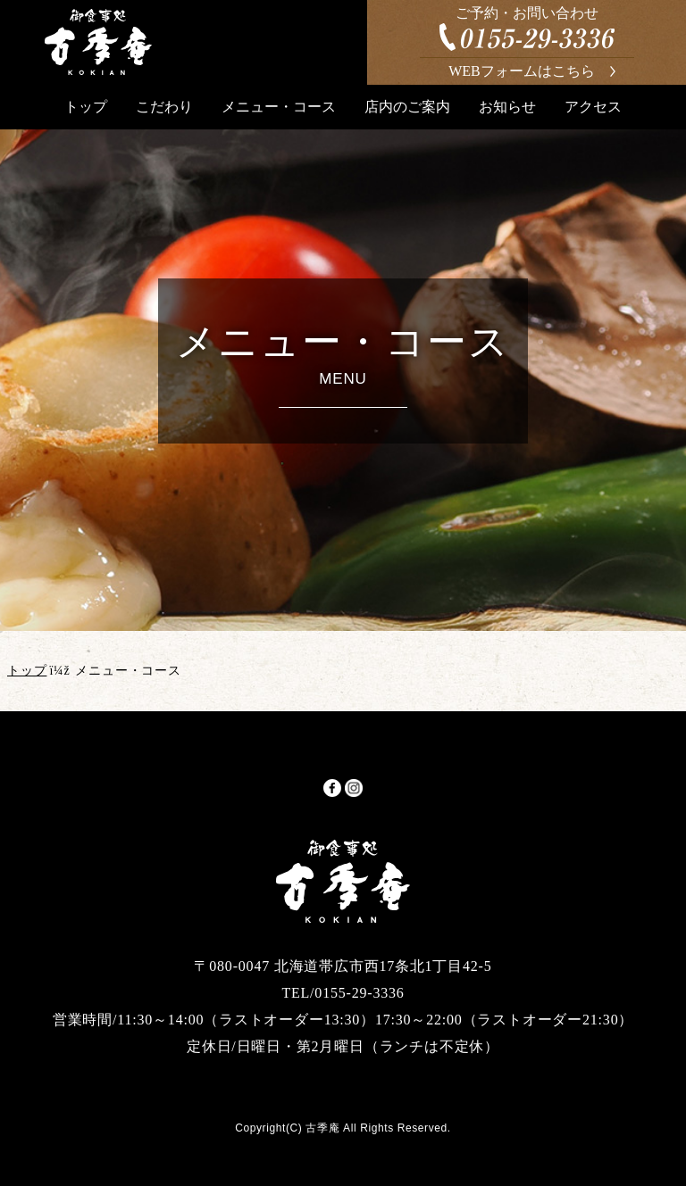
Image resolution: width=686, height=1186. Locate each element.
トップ (85, 106)
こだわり (164, 106)
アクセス (593, 106)
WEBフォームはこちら (521, 71)
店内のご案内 (407, 106)
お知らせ (507, 106)
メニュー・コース (279, 106)
